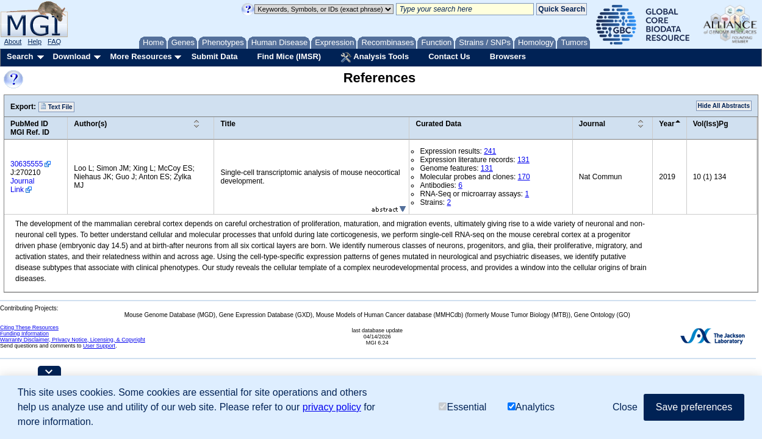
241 (490, 151)
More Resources (140, 56)
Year (666, 124)
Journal (592, 124)
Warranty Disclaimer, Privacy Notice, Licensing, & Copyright (72, 340)
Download (71, 56)
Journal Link (22, 185)
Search (20, 56)
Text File (56, 106)
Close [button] (625, 407)
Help (34, 41)
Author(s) (90, 124)
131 (523, 159)
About (13, 41)
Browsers (508, 56)
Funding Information (24, 333)
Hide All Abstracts (724, 105)
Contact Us (449, 56)
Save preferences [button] (694, 407)
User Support (99, 346)
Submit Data (215, 56)
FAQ (54, 41)
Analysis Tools (374, 57)
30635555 (26, 164)
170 (524, 177)
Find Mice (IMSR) (289, 56)
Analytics (531, 407)
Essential (462, 407)
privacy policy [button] (332, 407)
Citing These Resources (29, 327)
